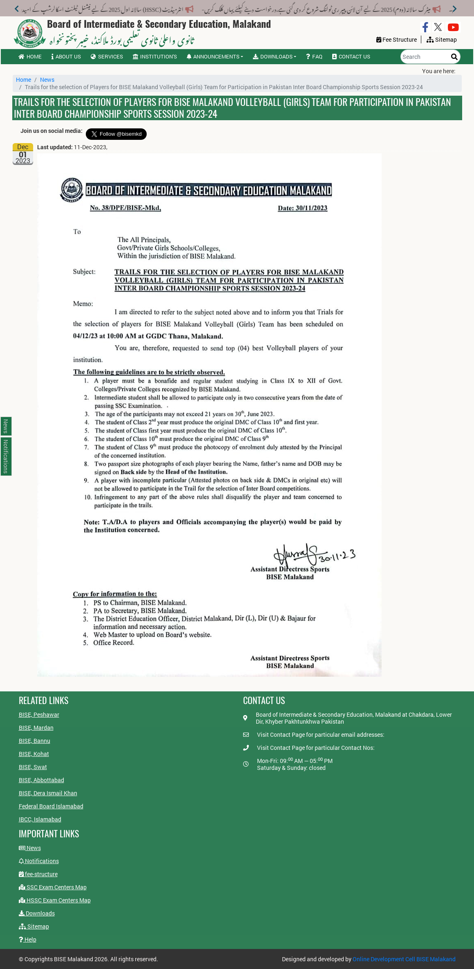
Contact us (351, 56)
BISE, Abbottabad (41, 780)
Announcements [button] (213, 56)
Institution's (155, 56)
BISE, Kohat (34, 754)
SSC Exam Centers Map (53, 887)
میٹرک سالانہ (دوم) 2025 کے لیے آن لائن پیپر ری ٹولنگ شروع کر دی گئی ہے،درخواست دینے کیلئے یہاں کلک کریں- (303, 8)
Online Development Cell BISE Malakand (404, 959)
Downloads (37, 913)
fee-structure (38, 874)
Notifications (39, 861)
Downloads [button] (273, 56)
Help (27, 939)
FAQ (314, 56)
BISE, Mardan (36, 727)
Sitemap (34, 926)
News (47, 79)
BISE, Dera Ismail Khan (48, 793)
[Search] (430, 56)
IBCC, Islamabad (40, 819)
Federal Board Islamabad (51, 806)
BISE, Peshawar (39, 714)
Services (107, 56)
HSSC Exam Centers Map (55, 900)
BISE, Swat (33, 767)
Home (30, 56)
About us (66, 56)
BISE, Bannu (34, 741)
